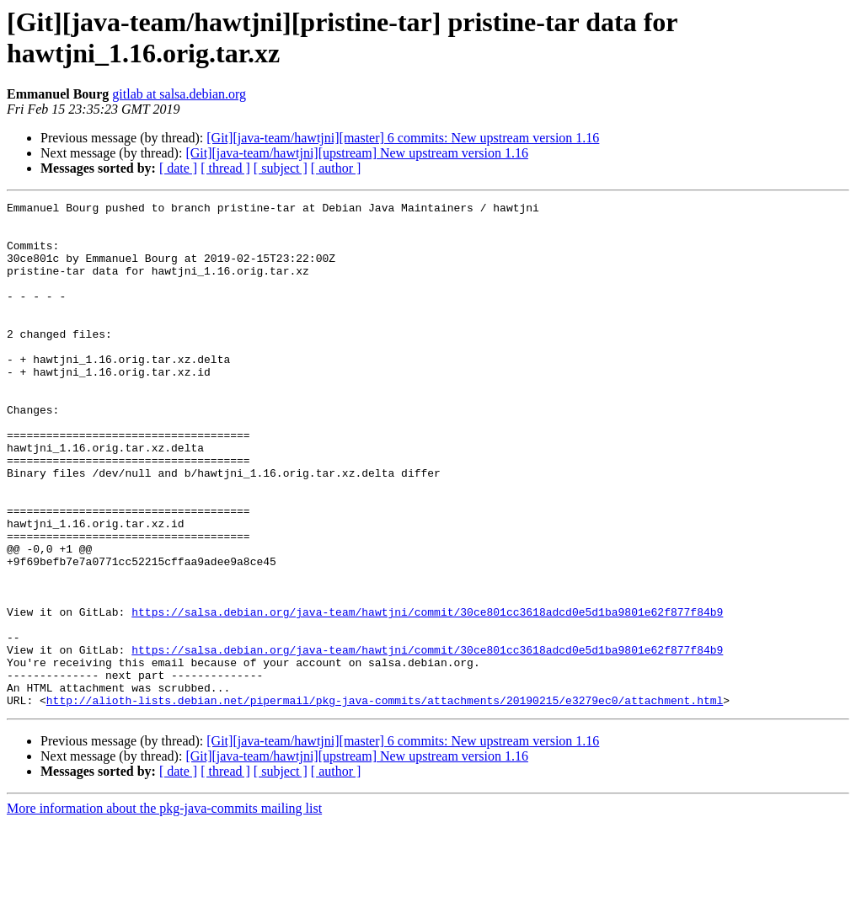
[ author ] (336, 168)
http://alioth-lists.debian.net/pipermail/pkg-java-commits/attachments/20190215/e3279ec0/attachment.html (384, 801)
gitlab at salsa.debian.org (179, 94)
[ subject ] (281, 168)
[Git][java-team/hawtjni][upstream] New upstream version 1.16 (356, 153)
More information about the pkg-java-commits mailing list (164, 909)
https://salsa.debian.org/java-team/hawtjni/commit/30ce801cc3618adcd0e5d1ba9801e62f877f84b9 (427, 694)
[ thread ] (225, 168)
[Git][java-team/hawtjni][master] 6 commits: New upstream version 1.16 (402, 138)
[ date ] (178, 168)
